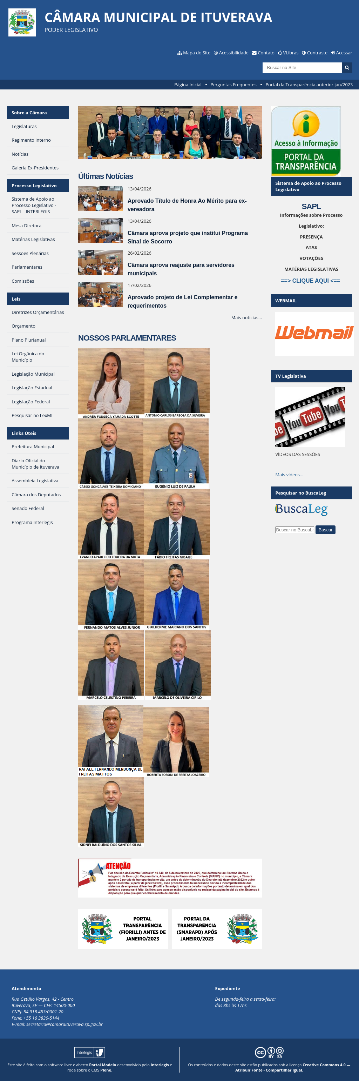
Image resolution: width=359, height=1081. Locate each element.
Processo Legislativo (34, 185)
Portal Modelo (102, 1064)
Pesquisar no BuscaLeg (300, 493)
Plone (105, 1070)
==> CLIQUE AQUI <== (311, 281)
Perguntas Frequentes (233, 84)
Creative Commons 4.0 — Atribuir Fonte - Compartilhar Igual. (292, 1067)
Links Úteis (24, 433)
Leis (16, 299)
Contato (266, 52)
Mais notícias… (246, 317)
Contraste (317, 52)
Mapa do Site (196, 52)
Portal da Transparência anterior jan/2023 (309, 84)
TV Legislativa (290, 376)
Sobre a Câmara (29, 112)
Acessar (344, 52)
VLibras (291, 52)
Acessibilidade (234, 52)
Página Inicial (188, 84)
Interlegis (160, 1064)
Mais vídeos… (289, 474)
